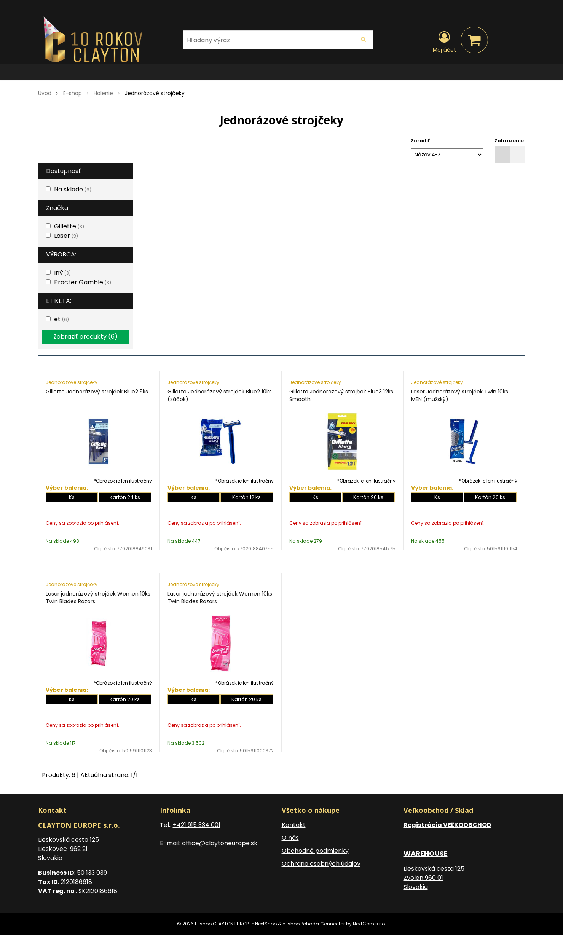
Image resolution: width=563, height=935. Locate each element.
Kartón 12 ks (246, 497)
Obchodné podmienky (315, 850)
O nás (290, 837)
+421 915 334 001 (196, 824)
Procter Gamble (82, 282)
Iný (62, 272)
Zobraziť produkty (85, 336)
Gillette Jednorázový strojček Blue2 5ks (97, 391)
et (61, 319)
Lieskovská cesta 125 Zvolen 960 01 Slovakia (434, 877)
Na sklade (72, 189)
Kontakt (294, 824)
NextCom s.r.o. (369, 924)
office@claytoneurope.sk (219, 843)
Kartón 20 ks (368, 497)
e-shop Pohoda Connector (313, 924)
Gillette (69, 226)
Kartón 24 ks (125, 497)
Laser (66, 235)
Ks (72, 497)
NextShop (266, 924)
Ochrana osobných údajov (321, 863)
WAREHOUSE (426, 853)
